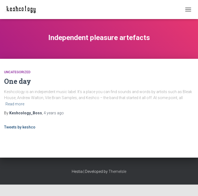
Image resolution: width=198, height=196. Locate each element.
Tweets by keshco (19, 127)
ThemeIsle (117, 171)
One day (17, 81)
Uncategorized (17, 72)
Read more (14, 104)
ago (54, 113)
